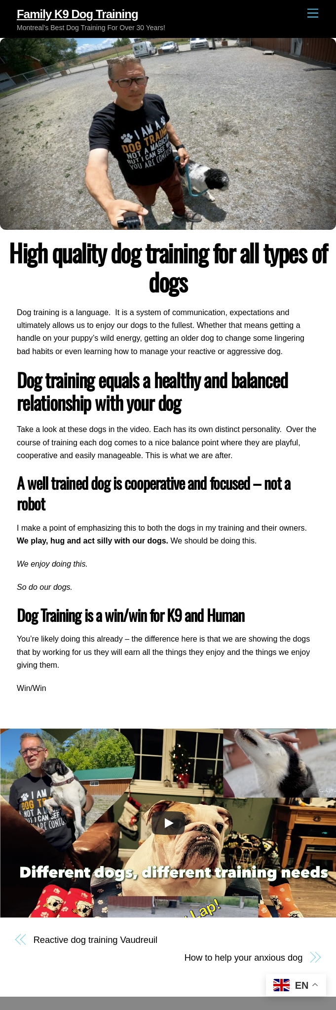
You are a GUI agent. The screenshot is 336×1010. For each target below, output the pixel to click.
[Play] (168, 823)
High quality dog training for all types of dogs (168, 267)
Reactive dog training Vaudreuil (95, 940)
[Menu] (313, 13)
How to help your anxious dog (244, 957)
